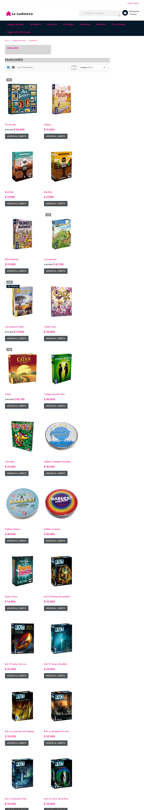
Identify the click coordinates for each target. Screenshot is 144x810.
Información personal (84, 759)
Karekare (44, 661)
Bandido (44, 167)
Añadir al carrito (51, 117)
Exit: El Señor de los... (85, 414)
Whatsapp (10, 768)
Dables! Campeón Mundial (122, 290)
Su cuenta (80, 751)
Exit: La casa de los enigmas (55, 475)
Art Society (45, 105)
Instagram (10, 763)
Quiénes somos (47, 759)
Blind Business (81, 167)
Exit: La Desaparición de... (87, 475)
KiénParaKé (114, 661)
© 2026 (9, 804)
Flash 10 (78, 599)
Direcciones (80, 772)
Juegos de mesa (16, 24)
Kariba (77, 661)
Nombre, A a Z (123, 54)
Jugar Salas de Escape (19, 32)
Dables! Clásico (47, 352)
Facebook (10, 759)
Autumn (78, 105)
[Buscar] (101, 13)
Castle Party (80, 228)
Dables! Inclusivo (82, 352)
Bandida (113, 105)
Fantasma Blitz (116, 537)
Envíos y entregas (48, 763)
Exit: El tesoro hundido (121, 414)
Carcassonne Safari (50, 228)
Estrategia (69, 24)
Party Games (118, 24)
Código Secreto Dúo (50, 290)
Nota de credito (82, 768)
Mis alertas (79, 776)
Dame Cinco (115, 352)
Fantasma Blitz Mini (50, 599)
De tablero (36, 24)
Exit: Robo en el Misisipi (86, 537)
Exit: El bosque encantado (53, 414)
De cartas (53, 24)
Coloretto (79, 290)
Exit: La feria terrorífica (52, 537)
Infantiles (101, 24)
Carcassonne (115, 167)
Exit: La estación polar (120, 475)
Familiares (86, 24)
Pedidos (78, 763)
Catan (112, 228)
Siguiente (120, 687)
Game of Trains (117, 599)
